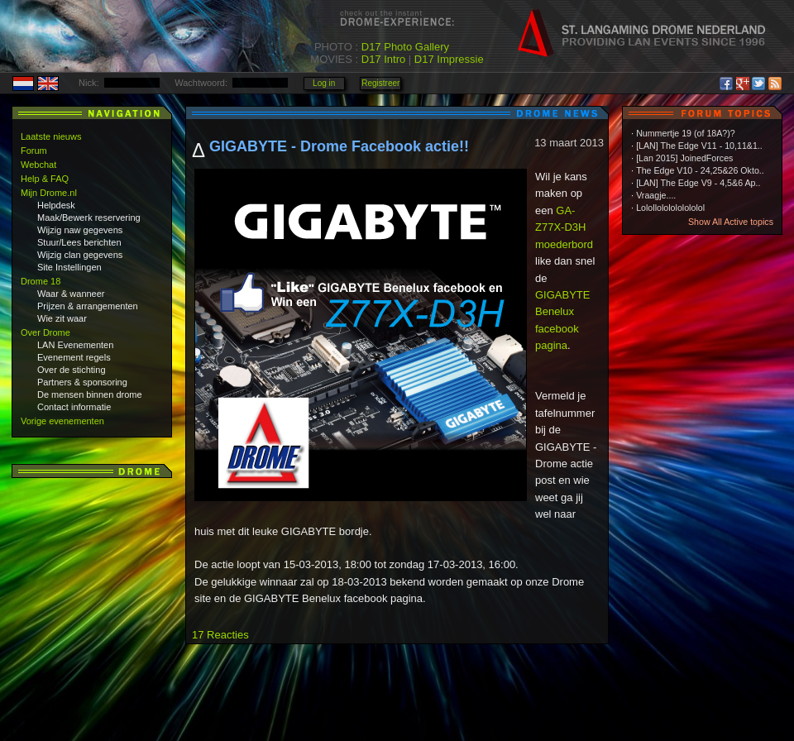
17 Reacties (220, 635)
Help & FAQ (45, 179)
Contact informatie (74, 407)
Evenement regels (74, 357)
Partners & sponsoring (82, 382)
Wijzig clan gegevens (79, 255)
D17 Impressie (449, 59)
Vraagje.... (656, 195)
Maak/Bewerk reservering (89, 217)
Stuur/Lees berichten (79, 242)
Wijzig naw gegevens (79, 230)
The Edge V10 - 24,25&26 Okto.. (700, 170)
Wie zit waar (62, 318)
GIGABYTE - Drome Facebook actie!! (339, 146)
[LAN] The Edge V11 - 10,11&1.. (699, 146)
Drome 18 (40, 281)
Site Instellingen (69, 267)
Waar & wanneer (71, 294)
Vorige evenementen (62, 421)
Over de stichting (71, 370)
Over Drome (45, 332)
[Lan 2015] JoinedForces (684, 158)
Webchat (38, 165)
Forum (34, 150)
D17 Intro (383, 59)
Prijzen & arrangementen (87, 306)
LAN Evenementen (75, 345)
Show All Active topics (730, 222)
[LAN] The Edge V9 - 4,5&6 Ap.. (698, 183)
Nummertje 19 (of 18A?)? (685, 133)
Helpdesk (56, 205)
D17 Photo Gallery (405, 47)
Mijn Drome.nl (49, 193)
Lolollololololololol (670, 208)
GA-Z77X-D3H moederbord (564, 227)
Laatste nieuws (51, 136)
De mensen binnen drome (89, 394)
